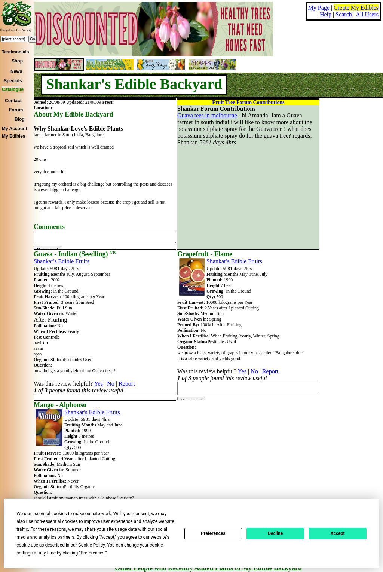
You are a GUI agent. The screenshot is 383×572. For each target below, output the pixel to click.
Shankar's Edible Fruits (61, 261)
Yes (98, 383)
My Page (319, 7)
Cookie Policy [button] (91, 545)
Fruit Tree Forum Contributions (248, 102)
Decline (275, 533)
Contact (13, 100)
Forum (16, 110)
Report (127, 383)
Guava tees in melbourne (207, 115)
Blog (20, 119)
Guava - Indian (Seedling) (75, 254)
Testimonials (15, 52)
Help (325, 14)
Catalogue (13, 89)
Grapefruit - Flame (204, 254)
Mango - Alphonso (60, 405)
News (16, 71)
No (110, 383)
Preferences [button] (92, 553)
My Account (14, 128)
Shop (17, 61)
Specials (13, 80)
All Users (367, 14)
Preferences (213, 533)
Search (343, 14)
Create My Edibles (356, 7)
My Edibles (13, 136)
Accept (338, 533)
